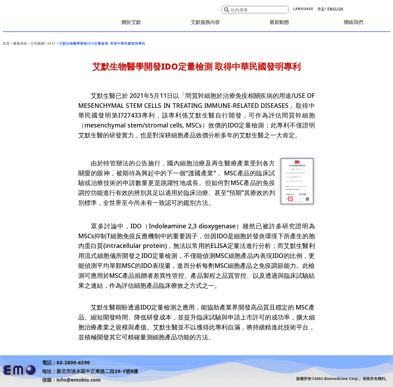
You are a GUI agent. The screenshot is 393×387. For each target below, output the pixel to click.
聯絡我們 (353, 22)
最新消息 (20, 43)
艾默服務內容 (205, 22)
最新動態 (279, 22)
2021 (51, 43)
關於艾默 (131, 22)
